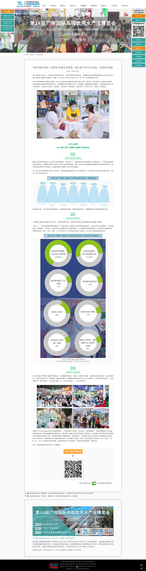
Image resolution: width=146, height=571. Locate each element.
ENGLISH (125, 6)
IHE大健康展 (98, 483)
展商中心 (63, 6)
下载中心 (139, 40)
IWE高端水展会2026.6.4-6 (7, 22)
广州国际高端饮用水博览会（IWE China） (46, 538)
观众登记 (139, 20)
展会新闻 (40, 54)
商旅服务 (83, 6)
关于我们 (114, 6)
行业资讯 (139, 57)
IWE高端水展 (69, 538)
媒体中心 (104, 6)
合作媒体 (139, 61)
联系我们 (91, 561)
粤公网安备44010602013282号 (86, 566)
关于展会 (53, 6)
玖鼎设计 (94, 564)
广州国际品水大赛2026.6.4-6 (7, 16)
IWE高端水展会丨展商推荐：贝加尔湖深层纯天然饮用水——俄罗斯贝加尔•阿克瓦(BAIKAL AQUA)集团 (61, 493)
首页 (44, 6)
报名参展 (139, 16)
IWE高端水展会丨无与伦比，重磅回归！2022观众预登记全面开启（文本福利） (54, 496)
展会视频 (139, 65)
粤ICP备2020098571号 (67, 566)
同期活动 (94, 6)
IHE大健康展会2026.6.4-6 (7, 29)
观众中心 (73, 6)
